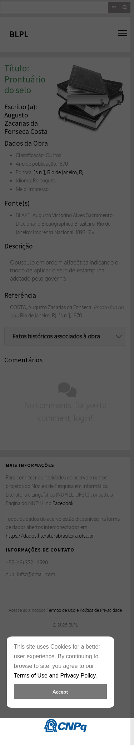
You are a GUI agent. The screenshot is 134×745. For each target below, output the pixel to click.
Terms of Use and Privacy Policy (54, 676)
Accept (60, 692)
